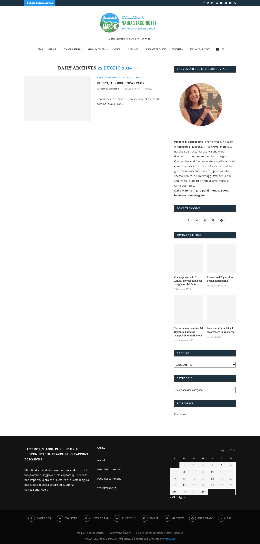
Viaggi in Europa (96, 49)
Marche (52, 49)
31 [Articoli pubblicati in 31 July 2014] (203, 492)
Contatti (176, 49)
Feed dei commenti (109, 478)
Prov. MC (140, 77)
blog (40, 49)
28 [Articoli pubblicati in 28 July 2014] (174, 492)
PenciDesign (169, 538)
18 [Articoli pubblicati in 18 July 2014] (212, 478)
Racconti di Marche (109, 88)
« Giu (173, 497)
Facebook (180, 414)
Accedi (101, 460)
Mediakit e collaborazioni (90, 532)
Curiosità (126, 77)
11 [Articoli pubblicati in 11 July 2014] (212, 472)
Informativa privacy (199, 49)
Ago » (182, 497)
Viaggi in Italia (72, 49)
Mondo (117, 49)
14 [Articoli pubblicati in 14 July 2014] (174, 478)
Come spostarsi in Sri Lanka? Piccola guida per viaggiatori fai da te (188, 281)
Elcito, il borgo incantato (120, 83)
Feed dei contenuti (109, 469)
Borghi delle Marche (107, 77)
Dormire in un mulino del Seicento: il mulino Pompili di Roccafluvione (188, 332)
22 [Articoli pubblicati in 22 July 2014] (184, 485)
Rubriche (133, 49)
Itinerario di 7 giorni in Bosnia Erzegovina (220, 279)
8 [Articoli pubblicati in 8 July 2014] (184, 472)
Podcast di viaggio (156, 49)
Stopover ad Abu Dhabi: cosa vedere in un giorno (220, 330)
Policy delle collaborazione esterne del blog (159, 532)
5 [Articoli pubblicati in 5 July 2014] (221, 465)
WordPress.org (106, 487)
